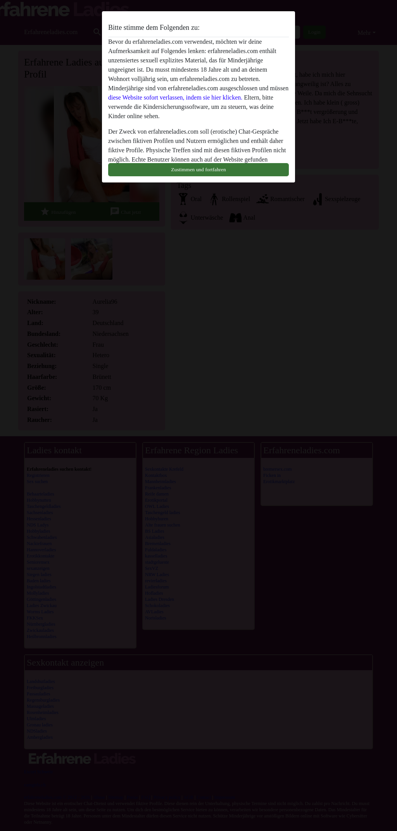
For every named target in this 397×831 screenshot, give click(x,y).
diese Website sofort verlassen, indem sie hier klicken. (175, 97)
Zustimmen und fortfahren (198, 169)
